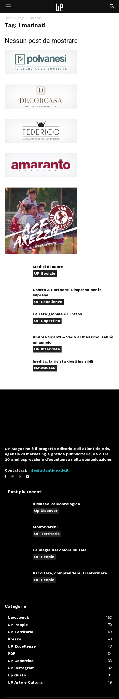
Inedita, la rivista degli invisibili (63, 361)
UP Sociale (44, 273)
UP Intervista (47, 349)
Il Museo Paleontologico (56, 504)
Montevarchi (45, 527)
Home (9, 18)
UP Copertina (47, 320)
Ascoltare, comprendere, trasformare (70, 573)
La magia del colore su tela (60, 550)
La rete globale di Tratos (57, 314)
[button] (8, 6)
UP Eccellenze (48, 301)
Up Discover (45, 510)
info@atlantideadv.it (48, 470)
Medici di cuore (48, 266)
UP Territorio (47, 533)
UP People (44, 556)
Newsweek (45, 368)
